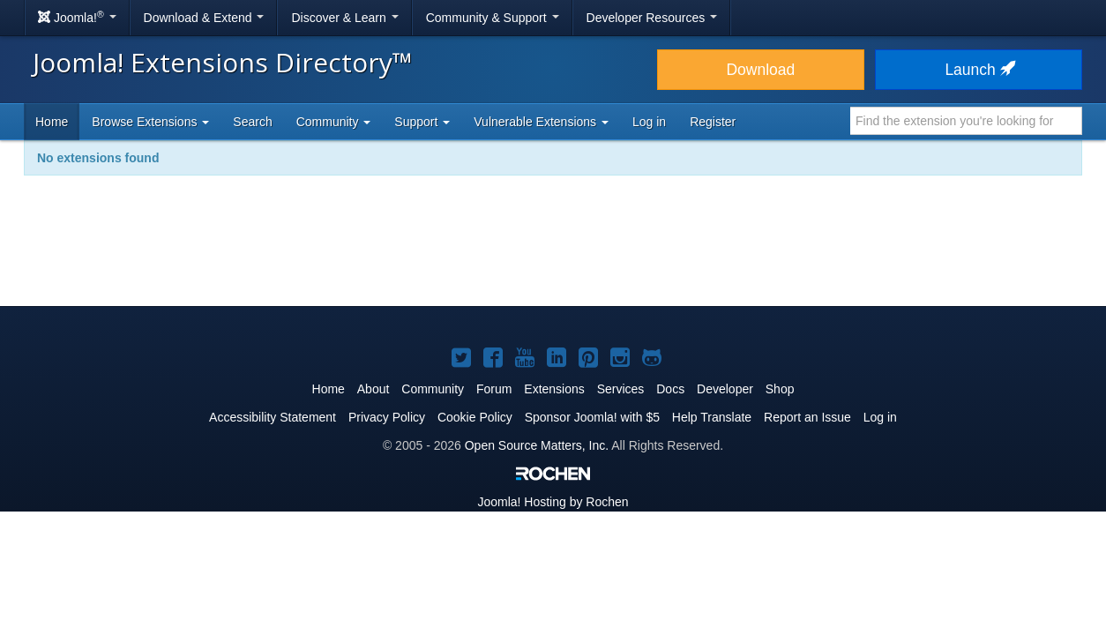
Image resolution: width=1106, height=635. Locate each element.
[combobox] (966, 121)
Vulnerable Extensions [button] (541, 122)
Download (760, 69)
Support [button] (422, 122)
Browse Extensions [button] (150, 122)
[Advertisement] (553, 252)
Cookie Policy (474, 417)
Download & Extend (204, 18)
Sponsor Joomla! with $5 (592, 417)
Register (713, 122)
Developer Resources (652, 18)
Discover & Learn (344, 18)
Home (51, 122)
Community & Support (492, 18)
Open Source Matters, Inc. (537, 445)
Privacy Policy (386, 417)
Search (252, 122)
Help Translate (711, 417)
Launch (978, 69)
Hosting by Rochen (552, 502)
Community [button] (333, 122)
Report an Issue (807, 417)
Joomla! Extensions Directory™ (223, 62)
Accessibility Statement (272, 417)
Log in (649, 122)
